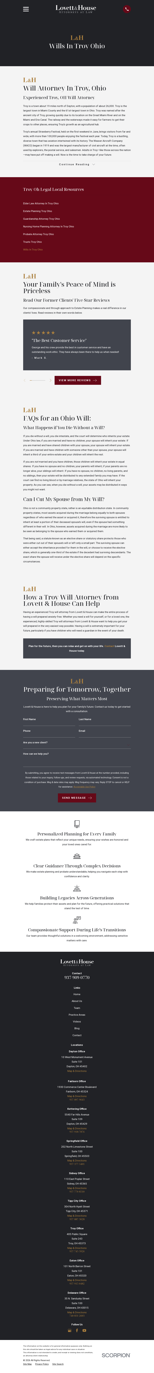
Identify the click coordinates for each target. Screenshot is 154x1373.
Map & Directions (77, 1071)
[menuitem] (77, 204)
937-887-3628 (77, 1221)
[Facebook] (77, 1333)
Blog (77, 1028)
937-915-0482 (77, 1285)
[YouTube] (84, 1333)
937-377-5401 (77, 1165)
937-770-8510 (77, 1193)
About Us (77, 1001)
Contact (77, 1035)
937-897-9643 (77, 1100)
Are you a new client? (35, 743)
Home (77, 994)
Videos (77, 1021)
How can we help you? (36, 754)
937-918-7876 (77, 1132)
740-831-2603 (77, 1318)
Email (82, 731)
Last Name (85, 720)
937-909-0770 (77, 978)
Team (77, 1008)
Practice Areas (77, 1015)
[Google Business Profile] (69, 1333)
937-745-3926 (77, 1253)
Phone (27, 731)
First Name (29, 720)
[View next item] (52, 381)
